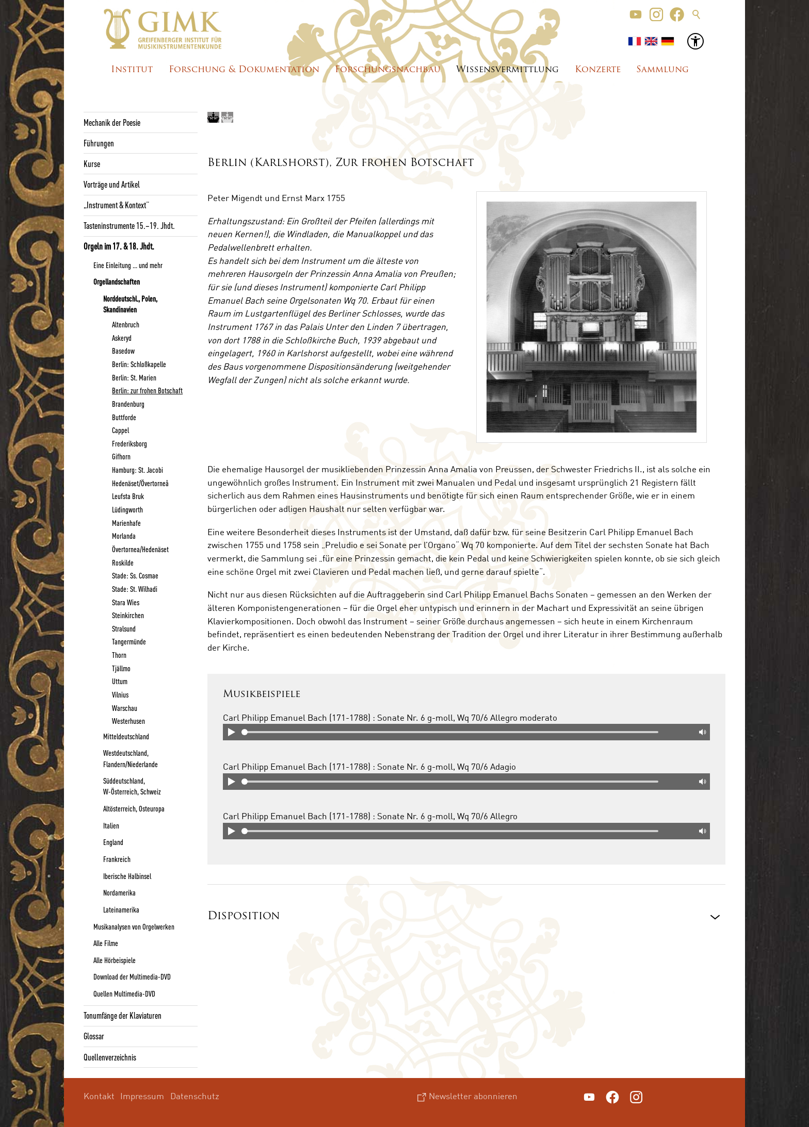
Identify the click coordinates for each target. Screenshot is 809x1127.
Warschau (124, 708)
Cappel (120, 430)
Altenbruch (125, 324)
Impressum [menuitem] (142, 1095)
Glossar (94, 1035)
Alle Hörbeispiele (114, 960)
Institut (132, 69)
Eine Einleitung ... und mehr (128, 265)
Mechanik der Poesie (112, 122)
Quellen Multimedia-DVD (124, 993)
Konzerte (598, 69)
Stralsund (124, 628)
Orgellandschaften (116, 281)
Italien (111, 825)
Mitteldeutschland (126, 736)
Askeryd (122, 338)
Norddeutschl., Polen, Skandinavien (130, 303)
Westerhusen (128, 721)
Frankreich (117, 859)
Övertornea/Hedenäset (140, 549)
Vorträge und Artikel (112, 184)
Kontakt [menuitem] (99, 1095)
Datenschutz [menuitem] (194, 1095)
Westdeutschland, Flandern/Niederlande (130, 758)
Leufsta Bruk (128, 496)
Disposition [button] (243, 916)
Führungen (99, 142)
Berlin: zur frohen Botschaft (147, 390)
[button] (635, 14)
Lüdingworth (127, 509)
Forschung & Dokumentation (244, 69)
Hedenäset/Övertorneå (140, 483)
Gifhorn (121, 456)
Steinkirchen (128, 615)
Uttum (119, 681)
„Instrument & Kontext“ (116, 204)
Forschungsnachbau (388, 69)
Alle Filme (105, 943)
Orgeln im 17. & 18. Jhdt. (119, 246)
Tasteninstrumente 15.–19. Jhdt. (129, 225)
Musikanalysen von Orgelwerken (133, 926)
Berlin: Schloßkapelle (139, 364)
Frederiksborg (129, 443)
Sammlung (662, 69)
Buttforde (124, 417)
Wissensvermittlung (507, 69)
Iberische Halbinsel (127, 876)
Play (231, 732)
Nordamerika (119, 892)
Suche (696, 14)
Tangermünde (129, 641)
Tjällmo (121, 668)
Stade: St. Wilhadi (134, 589)
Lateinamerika (121, 909)
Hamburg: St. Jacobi (137, 470)
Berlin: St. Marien (134, 377)
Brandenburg (128, 404)
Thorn (119, 655)
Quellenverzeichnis (110, 1057)
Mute (701, 732)
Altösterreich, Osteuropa (134, 808)
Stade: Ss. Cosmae (135, 575)
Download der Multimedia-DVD (132, 976)
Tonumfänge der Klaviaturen (122, 1015)
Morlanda (124, 536)
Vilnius (120, 694)
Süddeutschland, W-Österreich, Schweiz (132, 786)
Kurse (92, 163)
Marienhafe (126, 523)
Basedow (123, 350)
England (113, 842)
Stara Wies (125, 602)
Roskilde (123, 562)
